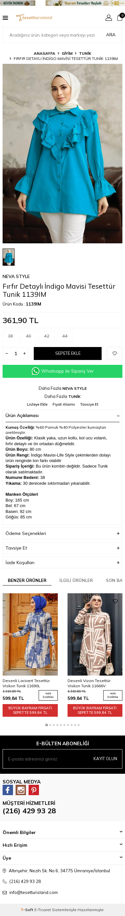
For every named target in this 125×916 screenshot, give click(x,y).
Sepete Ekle (68, 353)
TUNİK (85, 53)
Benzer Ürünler (27, 580)
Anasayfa (44, 53)
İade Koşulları (62, 563)
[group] (62, 153)
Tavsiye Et (89, 404)
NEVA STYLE (16, 276)
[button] (46, 725)
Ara (111, 34)
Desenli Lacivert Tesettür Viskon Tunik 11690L (26, 683)
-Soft (27, 909)
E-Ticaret (42, 909)
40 (31, 337)
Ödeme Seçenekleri (62, 533)
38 (13, 337)
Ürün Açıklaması (62, 415)
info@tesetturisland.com (33, 892)
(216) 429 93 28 (29, 810)
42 (49, 337)
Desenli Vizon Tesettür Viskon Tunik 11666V (89, 683)
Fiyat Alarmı (64, 404)
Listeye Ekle (37, 404)
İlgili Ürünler (76, 580)
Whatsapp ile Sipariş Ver (62, 371)
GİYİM (67, 53)
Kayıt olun (105, 758)
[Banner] (62, 3)
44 (67, 337)
